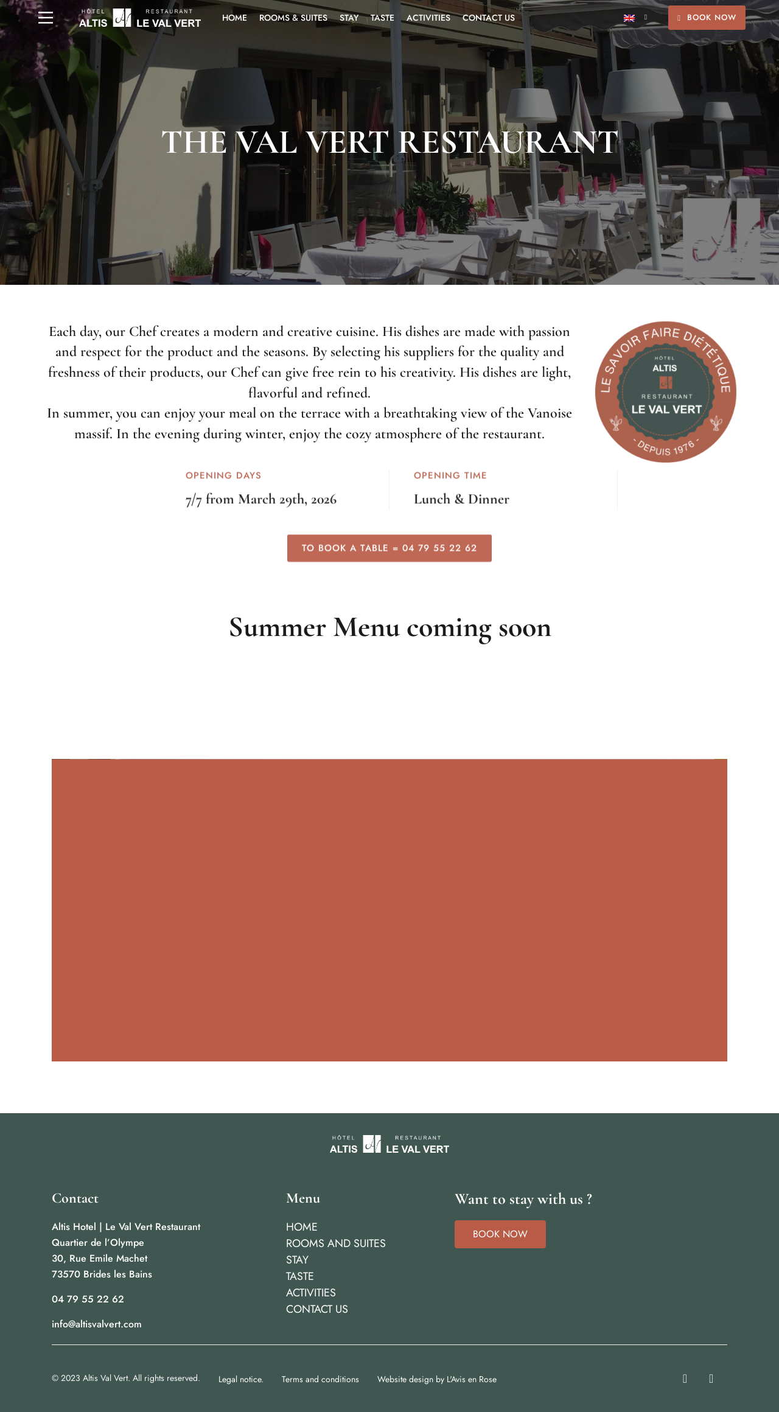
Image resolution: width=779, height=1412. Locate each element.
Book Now (706, 17)
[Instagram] (685, 1378)
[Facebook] (711, 1378)
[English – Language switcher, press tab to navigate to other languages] (635, 18)
